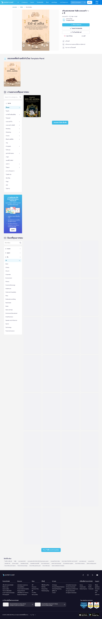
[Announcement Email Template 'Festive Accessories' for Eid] (51, 335)
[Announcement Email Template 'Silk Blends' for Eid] (70, 373)
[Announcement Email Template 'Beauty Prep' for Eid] (70, 335)
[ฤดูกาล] (20, 253)
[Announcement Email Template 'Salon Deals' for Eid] (70, 297)
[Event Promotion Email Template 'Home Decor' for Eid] (89, 488)
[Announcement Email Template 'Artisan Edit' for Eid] (89, 297)
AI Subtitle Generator (71, 585)
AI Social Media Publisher (58, 587)
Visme (90, 585)
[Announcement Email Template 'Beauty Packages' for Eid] (32, 412)
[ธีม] (20, 257)
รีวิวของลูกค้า (6, 594)
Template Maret (70, 20)
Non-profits (35, 594)
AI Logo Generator (70, 590)
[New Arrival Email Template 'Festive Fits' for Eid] (32, 450)
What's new (5, 587)
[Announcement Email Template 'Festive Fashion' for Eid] (32, 373)
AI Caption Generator (71, 592)
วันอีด (15, 561)
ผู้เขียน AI (54, 590)
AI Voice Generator (70, 587)
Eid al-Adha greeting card (35, 565)
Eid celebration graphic (68, 563)
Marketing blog (45, 590)
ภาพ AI (53, 592)
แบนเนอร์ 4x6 (91, 561)
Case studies (6, 589)
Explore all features (22, 594)
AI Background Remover (72, 589)
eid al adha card (82, 561)
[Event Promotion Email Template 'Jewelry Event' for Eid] (51, 373)
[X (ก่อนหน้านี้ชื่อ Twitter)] (92, 575)
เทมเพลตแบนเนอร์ (24, 563)
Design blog (44, 589)
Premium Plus (35, 589)
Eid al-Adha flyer (46, 565)
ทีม (32, 590)
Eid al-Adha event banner (10, 565)
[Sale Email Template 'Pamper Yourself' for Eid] (70, 412)
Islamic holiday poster (91, 563)
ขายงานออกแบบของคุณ (8, 592)
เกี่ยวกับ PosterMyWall (8, 585)
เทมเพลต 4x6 (7, 563)
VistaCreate (83, 587)
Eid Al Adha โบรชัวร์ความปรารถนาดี (69, 561)
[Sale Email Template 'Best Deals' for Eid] (70, 488)
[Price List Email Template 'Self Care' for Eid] (51, 450)
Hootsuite (90, 589)
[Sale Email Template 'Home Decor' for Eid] (32, 526)
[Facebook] (83, 575)
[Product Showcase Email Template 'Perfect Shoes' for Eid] (51, 526)
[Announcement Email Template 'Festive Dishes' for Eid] (51, 259)
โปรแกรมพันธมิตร (7, 590)
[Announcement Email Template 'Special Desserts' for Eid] (32, 297)
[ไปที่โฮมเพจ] (6, 2)
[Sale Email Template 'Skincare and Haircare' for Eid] (70, 259)
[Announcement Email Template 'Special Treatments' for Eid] (32, 259)
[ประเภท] (20, 248)
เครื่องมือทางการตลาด (22, 592)
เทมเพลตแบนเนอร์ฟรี (34, 563)
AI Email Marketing (56, 589)
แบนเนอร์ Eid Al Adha (55, 561)
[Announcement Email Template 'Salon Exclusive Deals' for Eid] (32, 335)
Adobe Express (83, 589)
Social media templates (23, 589)
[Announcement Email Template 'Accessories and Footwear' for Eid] (89, 373)
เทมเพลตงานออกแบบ (22, 585)
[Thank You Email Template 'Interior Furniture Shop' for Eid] (89, 412)
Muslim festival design (22, 565)
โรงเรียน (34, 592)
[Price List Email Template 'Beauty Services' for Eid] (70, 450)
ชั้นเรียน (43, 587)
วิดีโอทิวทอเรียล (45, 585)
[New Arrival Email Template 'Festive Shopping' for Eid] (51, 488)
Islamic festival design (56, 563)
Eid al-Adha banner (45, 563)
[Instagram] (87, 575)
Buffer (90, 587)
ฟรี (32, 585)
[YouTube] (97, 575)
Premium (34, 587)
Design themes (21, 590)
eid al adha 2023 (22, 561)
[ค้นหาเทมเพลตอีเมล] (12, 243)
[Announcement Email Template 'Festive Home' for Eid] (89, 335)
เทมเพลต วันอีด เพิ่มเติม (60, 122)
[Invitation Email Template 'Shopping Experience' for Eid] (89, 450)
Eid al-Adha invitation (80, 563)
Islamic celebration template (58, 565)
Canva (81, 585)
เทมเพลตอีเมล (20, 587)
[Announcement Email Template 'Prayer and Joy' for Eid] (51, 412)
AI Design (54, 585)
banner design (15, 563)
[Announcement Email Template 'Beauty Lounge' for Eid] (89, 259)
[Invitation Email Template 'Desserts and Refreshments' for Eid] (51, 297)
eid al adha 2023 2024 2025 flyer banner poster (38, 561)
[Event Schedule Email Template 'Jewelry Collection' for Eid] (32, 488)
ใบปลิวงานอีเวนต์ (8, 561)
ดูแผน (13, 229)
